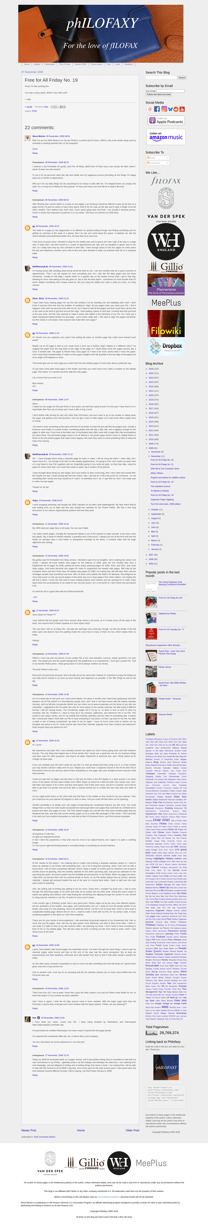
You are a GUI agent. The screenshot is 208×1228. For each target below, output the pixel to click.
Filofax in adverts (180, 827)
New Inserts (150, 899)
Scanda (156, 969)
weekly (163, 1010)
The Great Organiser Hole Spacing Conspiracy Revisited (172, 583)
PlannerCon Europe (177, 931)
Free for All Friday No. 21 (162, 464)
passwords (174, 916)
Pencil (163, 919)
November (156, 456)
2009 (151, 443)
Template (182, 986)
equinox (176, 811)
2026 (151, 369)
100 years (158, 739)
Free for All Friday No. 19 (162, 495)
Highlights (159, 858)
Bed (185, 756)
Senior (148, 972)
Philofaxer (182, 922)
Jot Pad (167, 870)
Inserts (155, 867)
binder (176, 759)
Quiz (156, 948)
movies (161, 893)
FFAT (166, 820)
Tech (158, 986)
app (161, 754)
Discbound (163, 800)
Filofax (163, 823)
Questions (149, 948)
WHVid (156, 1013)
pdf (147, 919)
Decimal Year (176, 794)
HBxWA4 (159, 856)
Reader (182, 948)
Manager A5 (169, 885)
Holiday (155, 861)
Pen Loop (156, 919)
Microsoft (157, 890)
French (179, 841)
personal (149, 922)
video (158, 1001)
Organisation (182, 908)
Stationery (149, 980)
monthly (177, 890)
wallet (184, 1003)
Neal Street (169, 896)
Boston (148, 765)
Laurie (175, 873)
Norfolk (177, 902)
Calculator (157, 768)
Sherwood (162, 972)
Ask (155, 756)
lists (152, 882)
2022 (151, 386)
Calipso (176, 768)
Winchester (181, 1013)
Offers (175, 905)
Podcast (160, 936)
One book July (153, 908)
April (153, 536)
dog (164, 802)
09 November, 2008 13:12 (61, 454)
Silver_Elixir (38, 298)
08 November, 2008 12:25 (61, 266)
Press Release (174, 939)
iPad (185, 867)
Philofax (173, 922)
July (153, 523)
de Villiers (167, 794)
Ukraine (157, 998)
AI (153, 751)
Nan (34, 1018)
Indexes (174, 864)
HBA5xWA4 (150, 856)
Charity (158, 776)
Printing (153, 942)
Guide (153, 853)
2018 (151, 404)
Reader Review (169, 951)
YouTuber (172, 1019)
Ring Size (156, 963)
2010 (151, 439)
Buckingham (162, 765)
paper (152, 916)
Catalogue (150, 773)
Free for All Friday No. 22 (162, 460)
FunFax (166, 844)
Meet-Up (164, 887)
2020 (151, 395)
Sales (176, 966)
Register (161, 957)
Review (164, 960)
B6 (174, 756)
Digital (155, 800)
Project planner (171, 942)
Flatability (178, 835)
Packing (166, 913)
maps (178, 885)
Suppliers (128, 64)
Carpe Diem (181, 771)
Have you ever (181, 853)
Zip (177, 1019)
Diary (177, 796)
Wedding (172, 1007)
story (180, 980)
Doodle (176, 802)
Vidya (35, 500)
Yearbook (160, 1019)
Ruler (167, 966)
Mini (162, 890)
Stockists (167, 980)
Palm (147, 916)
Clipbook (149, 782)
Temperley (173, 986)
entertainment (151, 811)
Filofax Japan (150, 829)
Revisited (173, 960)
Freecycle (171, 841)
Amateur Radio (181, 751)
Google (154, 850)
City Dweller (158, 779)
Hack (165, 853)
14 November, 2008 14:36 (57, 694)
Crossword (164, 791)
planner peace (180, 928)
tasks (148, 986)
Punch (159, 945)
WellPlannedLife (40, 266)
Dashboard (150, 794)
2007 (151, 555)
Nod (161, 902)
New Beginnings (180, 896)
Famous (172, 817)
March (154, 540)
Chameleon (182, 774)
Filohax (161, 832)
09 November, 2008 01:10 (57, 298)
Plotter (176, 934)
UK (153, 998)
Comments (153, 163)
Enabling (169, 808)
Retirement (157, 960)
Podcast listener (172, 937)
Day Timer (158, 794)
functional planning (154, 844)
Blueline (163, 762)
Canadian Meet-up (153, 771)
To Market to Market (160, 491)
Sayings (149, 969)
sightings (176, 972)
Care (172, 771)
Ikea (160, 864)
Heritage (149, 859)
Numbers (169, 905)
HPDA (152, 864)
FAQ (178, 817)
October (155, 509)
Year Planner (151, 1019)
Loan (156, 882)
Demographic (150, 797)
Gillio (176, 846)
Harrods (171, 853)
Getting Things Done (162, 847)
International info (175, 867)
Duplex (161, 805)
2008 (151, 448)
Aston (160, 756)
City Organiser (170, 779)
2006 (151, 559)
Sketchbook (164, 975)
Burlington (183, 765)
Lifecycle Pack (171, 879)
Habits (159, 853)
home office (171, 861)
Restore (183, 957)
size (157, 974)
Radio (171, 948)
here (86, 528)
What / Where (157, 473)
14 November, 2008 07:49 (57, 654)
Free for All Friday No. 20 (162, 482)
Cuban (172, 791)
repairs (167, 957)
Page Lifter (174, 913)
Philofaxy (151, 924)
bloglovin (149, 762)
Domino (169, 802)
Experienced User (154, 814)
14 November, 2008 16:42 (57, 830)
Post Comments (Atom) (44, 1137)
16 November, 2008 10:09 (47, 945)
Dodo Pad (157, 802)
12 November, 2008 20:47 (47, 610)
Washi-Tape (150, 1007)
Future (179, 844)
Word (154, 1016)
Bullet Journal (173, 765)
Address (175, 748)
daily (185, 791)
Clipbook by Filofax (167, 613)
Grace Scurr (163, 850)
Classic (184, 779)
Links (117, 64)
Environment (164, 811)
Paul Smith (182, 916)
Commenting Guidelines (109, 1197)
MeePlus (156, 888)
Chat (165, 776)
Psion (152, 945)
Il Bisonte (167, 864)
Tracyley (168, 995)
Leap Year (183, 873)
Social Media (157, 978)
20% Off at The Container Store (165, 468)
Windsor (149, 1016)
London (170, 882)
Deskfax (168, 797)
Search (168, 969)
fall (147, 817)
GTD (177, 849)
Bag (181, 756)
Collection (162, 782)
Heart (180, 856)
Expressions (173, 814)
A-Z (167, 745)
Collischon (170, 782)
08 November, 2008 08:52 (57, 200)
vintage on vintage (171, 1003)
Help (185, 856)
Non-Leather (169, 902)
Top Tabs (149, 995)
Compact (183, 785)
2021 (151, 391)
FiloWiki (175, 832)
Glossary (183, 847)
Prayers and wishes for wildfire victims (168, 477)
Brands (154, 765)
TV (186, 995)
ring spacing (167, 963)
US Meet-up (172, 997)
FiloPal (168, 832)
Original (169, 910)
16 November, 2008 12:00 (57, 988)
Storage (174, 980)
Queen (184, 945)
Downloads (154, 805)
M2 (185, 882)
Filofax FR (157, 827)
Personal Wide (162, 922)
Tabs (169, 983)
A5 (173, 744)
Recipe (184, 954)
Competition (150, 788)
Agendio (149, 751)
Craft (185, 788)
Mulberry (167, 893)
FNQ (159, 838)
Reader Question (154, 951)
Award (169, 756)
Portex (158, 940)
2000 (152, 742)
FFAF (34, 111)
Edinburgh (150, 808)
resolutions (175, 957)
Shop (169, 972)
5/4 (164, 745)
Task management (180, 983)
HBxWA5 (167, 856)
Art (179, 754)
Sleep (172, 975)
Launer (169, 873)
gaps (185, 844)
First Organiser (160, 835)
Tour (163, 995)
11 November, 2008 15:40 (57, 524)
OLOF (184, 905)
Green (171, 850)
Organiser (159, 910)
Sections (175, 969)
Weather (158, 1007)
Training (175, 995)
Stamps (184, 978)
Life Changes (150, 879)
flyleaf (153, 838)
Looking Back (179, 882)
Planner (149, 928)
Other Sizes (150, 913)
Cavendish (161, 774)
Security (184, 969)
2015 (151, 417)
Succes (148, 983)
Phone (173, 925)
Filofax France (167, 827)
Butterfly (149, 768)
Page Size (182, 913)
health (174, 856)
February (155, 545)
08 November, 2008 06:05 (58, 136)
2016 (151, 413)
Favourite (149, 821)
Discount (171, 800)
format (168, 838)
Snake (148, 978)
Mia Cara (149, 890)
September (156, 514)
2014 (151, 421)
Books (184, 762)
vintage (158, 1003)
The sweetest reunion (160, 486)
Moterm (155, 893)
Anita (156, 754)
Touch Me (157, 995)
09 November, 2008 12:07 (57, 399)
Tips (160, 992)
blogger (183, 759)
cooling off (177, 788)
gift (172, 847)
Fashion (184, 817)
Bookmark (176, 762)
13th (179, 739)
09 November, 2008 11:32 (47, 333)
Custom (179, 791)
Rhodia (180, 960)
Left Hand (173, 876)
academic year (152, 748)
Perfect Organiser (179, 919)
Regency (154, 957)
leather (148, 876)
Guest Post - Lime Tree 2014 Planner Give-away (172, 652)
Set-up (154, 971)
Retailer (149, 960)
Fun (185, 841)
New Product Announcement (166, 899)
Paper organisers (162, 916)
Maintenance (150, 885)
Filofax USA (151, 832)
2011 (151, 435)
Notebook (154, 905)
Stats (156, 980)
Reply (35, 153)
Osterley (177, 910)
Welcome (170, 1010)
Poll (153, 939)
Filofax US (182, 829)
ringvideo (183, 963)
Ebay (184, 805)
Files (109, 64)
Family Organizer (161, 817)
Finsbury (149, 835)
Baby (177, 756)
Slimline (183, 974)
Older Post (132, 1130)
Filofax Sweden (161, 829)
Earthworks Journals (173, 805)
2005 (151, 563)
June (153, 527)
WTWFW (172, 1016)
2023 (151, 382)
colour (177, 782)
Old (180, 905)
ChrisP (184, 776)
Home (81, 1130)
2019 (151, 400)
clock (155, 782)
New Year (150, 902)
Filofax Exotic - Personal (170, 699)
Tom (185, 992)
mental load (182, 888)
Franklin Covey (152, 841)
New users (183, 899)
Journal (176, 870)
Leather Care (157, 876)
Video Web (180, 1000)
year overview (181, 1016)
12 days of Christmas (170, 739)
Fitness (170, 835)
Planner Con (168, 928)
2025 (151, 373)
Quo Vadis (163, 948)
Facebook (182, 814)
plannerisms (160, 934)
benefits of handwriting (163, 759)
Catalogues (49, 64)
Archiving (173, 754)
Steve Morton (38, 136)
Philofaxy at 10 (163, 925)
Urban (163, 998)
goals (148, 850)
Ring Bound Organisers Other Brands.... (164, 645)
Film (147, 824)
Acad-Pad (183, 745)
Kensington (150, 873)
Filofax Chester (174, 824)
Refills (148, 957)
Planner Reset (151, 931)
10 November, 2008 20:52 (50, 500)
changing (149, 776)
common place (169, 785)
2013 (151, 426)
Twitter (148, 998)
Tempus (148, 989)
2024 (151, 378)
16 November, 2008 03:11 (57, 859)
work (159, 1016)
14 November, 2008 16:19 (47, 740)
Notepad (162, 905)
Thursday (167, 989)
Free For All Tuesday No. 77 (171, 629)
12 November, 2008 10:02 (57, 556)
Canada (184, 768)
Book (169, 762)
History (169, 858)
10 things (149, 739)
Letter (180, 876)
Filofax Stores (165, 667)
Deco (184, 794)
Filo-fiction (154, 824)
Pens (169, 919)
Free (163, 841)
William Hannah (168, 1013)
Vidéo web (150, 1003)
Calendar (167, 768)
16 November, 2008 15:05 (52, 1018)
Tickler (174, 989)
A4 (170, 745)
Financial (183, 832)
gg (33, 226)
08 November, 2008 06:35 (57, 162)
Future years (96, 64)
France (184, 838)
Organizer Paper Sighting (162, 499)
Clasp (179, 779)
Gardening (149, 847)
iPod (147, 870)
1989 (147, 742)
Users (180, 998)
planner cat (157, 928)
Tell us (164, 986)
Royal (162, 966)
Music (174, 893)
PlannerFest (150, 934)
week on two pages (153, 1010)
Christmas (150, 779)
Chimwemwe (174, 776)
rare (176, 948)
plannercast (162, 931)
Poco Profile (150, 937)
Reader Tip (182, 951)
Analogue (149, 754)
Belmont (149, 759)
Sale (172, 966)
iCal (156, 864)
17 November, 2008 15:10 (57, 1055)
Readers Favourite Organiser (159, 954)
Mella (172, 888)
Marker (184, 885)
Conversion (167, 788)
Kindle (158, 873)
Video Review (167, 1001)
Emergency (159, 808)
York (166, 1019)
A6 (177, 745)
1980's (184, 739)
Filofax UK (172, 829)
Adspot (37, 64)
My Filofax (182, 893)
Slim (176, 975)
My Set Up (150, 896)
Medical (149, 888)
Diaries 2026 (80, 64)
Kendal (184, 870)
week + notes (182, 1007)
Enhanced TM (180, 808)
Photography (181, 925)
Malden (159, 884)
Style (185, 980)
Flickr (148, 838)
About (27, 64)
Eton (185, 811)
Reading (177, 954)
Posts (151, 158)
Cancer (165, 771)
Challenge (172, 774)
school (162, 969)
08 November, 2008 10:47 (47, 226)
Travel (181, 994)
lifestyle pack (182, 879)
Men (175, 888)
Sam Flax (183, 966)
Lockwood (162, 882)
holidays (162, 861)
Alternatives (169, 751)
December (156, 452)
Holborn (178, 858)
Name (158, 896)
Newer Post (28, 1130)
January (155, 549)
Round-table (152, 965)
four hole (176, 838)
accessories (165, 748)
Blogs (156, 762)
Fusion (173, 844)
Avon (165, 756)
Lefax (166, 876)
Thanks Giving (157, 989)
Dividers (179, 800)
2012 (151, 430)
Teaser (153, 986)
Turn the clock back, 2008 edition (166, 504)
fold (163, 838)
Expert (165, 814)
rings (176, 962)
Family (151, 817)
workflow (165, 1016)
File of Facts (64, 64)
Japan (159, 870)
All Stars (160, 751)
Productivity (161, 942)
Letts (185, 876)
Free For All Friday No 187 (171, 598)
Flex (185, 835)
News (156, 902)
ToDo (180, 992)
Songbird (176, 978)
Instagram (164, 867)
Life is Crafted (161, 879)
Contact (159, 788)
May (153, 531)
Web (165, 1007)
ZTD (181, 1019)
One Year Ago (168, 908)
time (179, 989)
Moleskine (169, 890)
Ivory (153, 870)
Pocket (183, 934)
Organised (150, 910)
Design (160, 797)
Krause (163, 873)
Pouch (164, 940)
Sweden (163, 983)
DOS (181, 802)
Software (168, 978)
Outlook (159, 913)
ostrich (184, 910)
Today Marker (172, 992)
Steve (160, 980)
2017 (151, 408)
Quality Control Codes (172, 945)
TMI (164, 992)
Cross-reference (152, 791)
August (154, 518)
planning (169, 934)
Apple (166, 754)
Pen (150, 919)
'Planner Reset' (165, 714)
